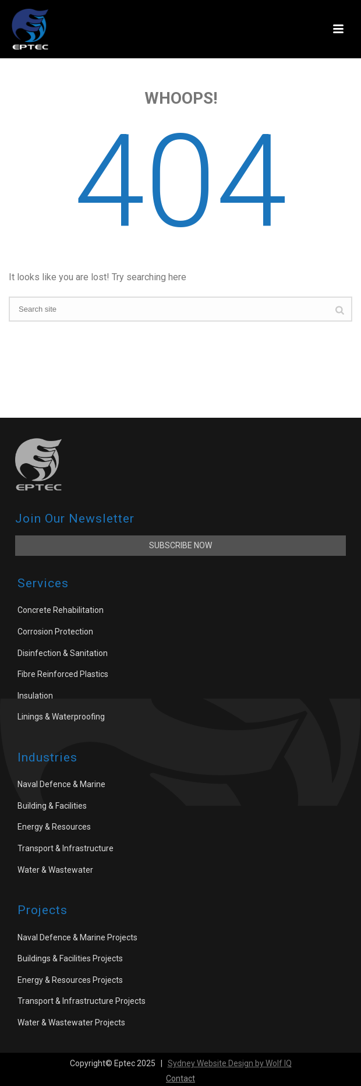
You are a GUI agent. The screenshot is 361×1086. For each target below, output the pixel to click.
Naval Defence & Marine (61, 784)
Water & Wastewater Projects (71, 1022)
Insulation (35, 695)
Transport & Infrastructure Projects (81, 1001)
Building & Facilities (52, 805)
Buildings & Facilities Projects (70, 958)
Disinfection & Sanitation (62, 653)
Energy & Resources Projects (70, 980)
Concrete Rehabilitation (60, 610)
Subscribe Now (180, 545)
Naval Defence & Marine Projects (77, 937)
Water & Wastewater (55, 870)
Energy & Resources (54, 826)
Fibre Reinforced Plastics (62, 674)
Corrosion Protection (55, 631)
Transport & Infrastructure (65, 848)
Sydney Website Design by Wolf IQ (230, 1063)
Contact (180, 1078)
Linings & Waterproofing (61, 716)
